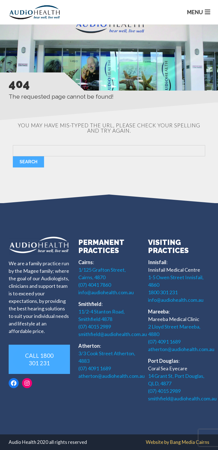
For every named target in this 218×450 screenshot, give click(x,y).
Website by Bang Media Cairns (177, 442)
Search (28, 161)
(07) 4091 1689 (94, 368)
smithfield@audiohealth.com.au (112, 334)
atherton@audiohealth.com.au (111, 376)
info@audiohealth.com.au (106, 292)
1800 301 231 (163, 292)
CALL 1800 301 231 (39, 359)
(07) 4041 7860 (94, 285)
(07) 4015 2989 (94, 326)
